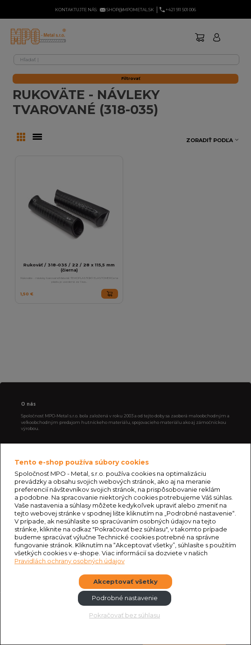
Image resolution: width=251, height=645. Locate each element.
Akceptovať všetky (125, 581)
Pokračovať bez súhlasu (124, 615)
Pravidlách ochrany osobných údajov (69, 561)
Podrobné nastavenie (125, 598)
